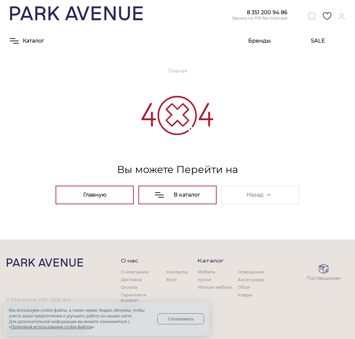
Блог (171, 279)
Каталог (211, 261)
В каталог (177, 195)
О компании (135, 271)
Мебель (206, 271)
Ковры (245, 294)
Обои (244, 287)
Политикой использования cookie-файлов (51, 327)
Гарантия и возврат (133, 297)
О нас (129, 261)
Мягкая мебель (215, 287)
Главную (94, 195)
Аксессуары (251, 279)
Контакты (177, 271)
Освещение (251, 271)
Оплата (129, 287)
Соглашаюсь (181, 318)
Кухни (204, 279)
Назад (259, 195)
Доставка (131, 279)
